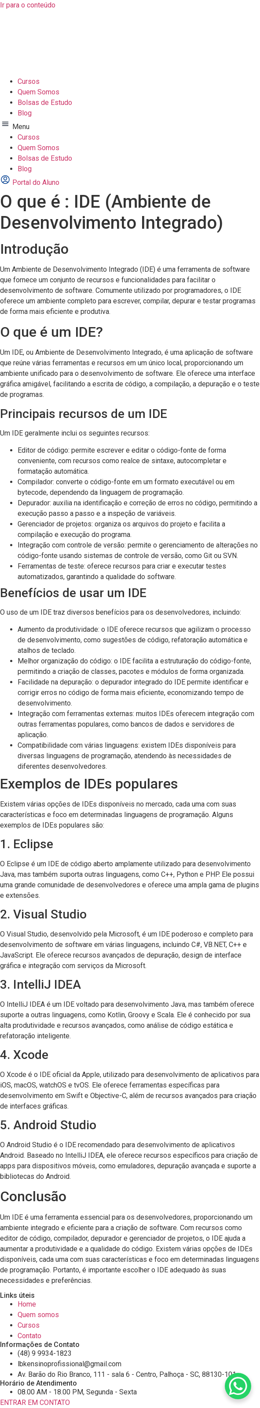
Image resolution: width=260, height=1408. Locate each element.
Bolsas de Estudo (45, 102)
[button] (130, 125)
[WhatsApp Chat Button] (238, 1386)
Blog (25, 113)
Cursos (29, 81)
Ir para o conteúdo (27, 5)
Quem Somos (38, 92)
